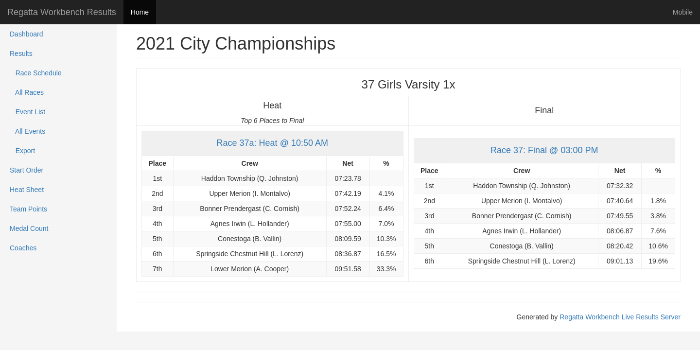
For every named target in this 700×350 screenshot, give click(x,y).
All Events (27, 131)
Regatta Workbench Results (61, 12)
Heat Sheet (27, 189)
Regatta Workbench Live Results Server (620, 317)
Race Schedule (36, 73)
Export (22, 151)
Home (140, 12)
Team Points (28, 209)
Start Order (26, 170)
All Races (27, 92)
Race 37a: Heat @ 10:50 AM (272, 143)
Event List (27, 112)
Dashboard (26, 34)
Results (21, 53)
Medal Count (29, 228)
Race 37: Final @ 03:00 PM (544, 150)
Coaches (23, 248)
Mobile (683, 12)
